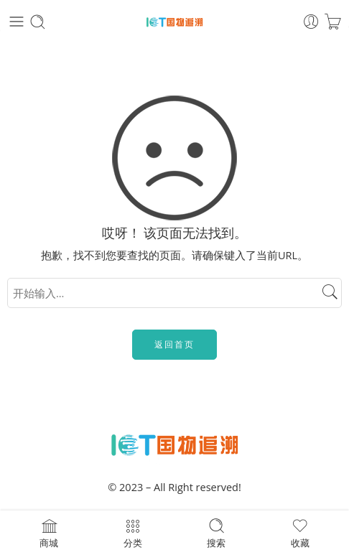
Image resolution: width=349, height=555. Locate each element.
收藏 (300, 533)
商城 (48, 533)
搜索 (216, 533)
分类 (133, 533)
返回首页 (174, 344)
